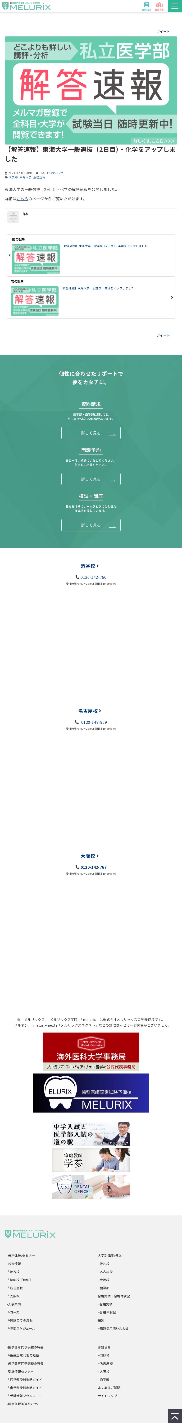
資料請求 (146, 9)
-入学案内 (14, 1304)
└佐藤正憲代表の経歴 (23, 1355)
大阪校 (88, 855)
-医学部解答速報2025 (22, 1404)
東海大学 (25, 177)
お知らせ (57, 173)
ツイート (163, 31)
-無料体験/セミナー (21, 1255)
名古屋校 (88, 710)
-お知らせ (104, 1347)
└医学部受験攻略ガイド (24, 1379)
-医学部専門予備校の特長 (25, 1347)
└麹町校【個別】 (19, 1280)
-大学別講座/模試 (109, 1255)
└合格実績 (105, 1304)
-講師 (100, 1320)
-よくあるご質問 (108, 1387)
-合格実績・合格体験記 (113, 1296)
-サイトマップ (107, 1395)
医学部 (13, 177)
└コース (13, 1312)
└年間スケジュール (21, 1328)
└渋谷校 (13, 1271)
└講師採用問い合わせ (113, 1328)
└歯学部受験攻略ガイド (24, 1387)
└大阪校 (13, 1296)
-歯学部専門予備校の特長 (25, 1363)
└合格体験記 (106, 1312)
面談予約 (159, 9)
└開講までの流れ (19, 1320)
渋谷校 (88, 565)
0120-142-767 (93, 867)
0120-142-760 (93, 577)
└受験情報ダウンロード (24, 1395)
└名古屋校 (15, 1288)
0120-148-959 (93, 722)
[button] (175, 6)
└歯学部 (103, 1288)
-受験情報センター (20, 1371)
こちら (22, 198)
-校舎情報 (14, 1263)
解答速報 (39, 177)
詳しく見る (91, 433)
